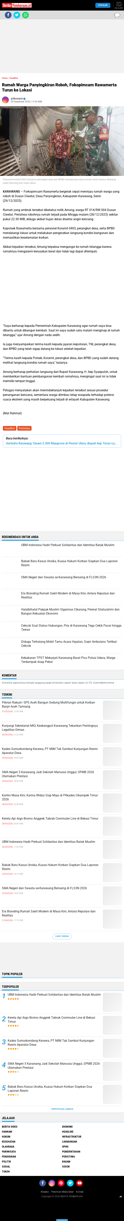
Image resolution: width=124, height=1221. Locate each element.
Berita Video (9, 1126)
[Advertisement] (62, 46)
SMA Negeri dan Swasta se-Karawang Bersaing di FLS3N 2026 (44, 888)
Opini (65, 1146)
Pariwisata (9, 1151)
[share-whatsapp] (25, 15)
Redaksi (45, 1192)
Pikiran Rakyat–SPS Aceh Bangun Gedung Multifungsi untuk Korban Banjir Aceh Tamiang (48, 704)
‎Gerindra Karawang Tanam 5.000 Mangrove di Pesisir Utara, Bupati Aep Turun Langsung (62, 443)
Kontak (79, 1192)
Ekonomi (67, 1126)
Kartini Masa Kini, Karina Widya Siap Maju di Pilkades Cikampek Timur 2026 (50, 797)
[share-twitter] (16, 15)
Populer (102, 5)
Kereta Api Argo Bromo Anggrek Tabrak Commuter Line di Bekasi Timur (50, 818)
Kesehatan (8, 1141)
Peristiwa (24, 428)
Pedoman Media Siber (62, 1192)
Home (5, 78)
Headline (9, 428)
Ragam (66, 1161)
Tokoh (6, 1171)
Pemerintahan (71, 1151)
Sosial (6, 1166)
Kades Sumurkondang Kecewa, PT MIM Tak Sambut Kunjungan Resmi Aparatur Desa (50, 751)
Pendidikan (9, 1156)
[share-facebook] (8, 15)
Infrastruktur (71, 1136)
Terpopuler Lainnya (62, 1109)
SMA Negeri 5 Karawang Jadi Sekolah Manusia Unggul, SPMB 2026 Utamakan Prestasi (48, 774)
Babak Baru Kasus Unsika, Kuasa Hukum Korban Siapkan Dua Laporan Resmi (50, 867)
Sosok (66, 1166)
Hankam (7, 1131)
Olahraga (8, 1146)
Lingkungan (69, 1141)
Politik (6, 1161)
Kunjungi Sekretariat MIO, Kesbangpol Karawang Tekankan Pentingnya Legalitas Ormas (50, 728)
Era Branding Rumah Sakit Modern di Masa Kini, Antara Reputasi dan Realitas (49, 913)
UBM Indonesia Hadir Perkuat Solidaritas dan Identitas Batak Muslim (48, 842)
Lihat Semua (62, 936)
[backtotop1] (121, 1196)
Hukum (6, 1136)
